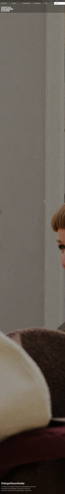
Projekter (3, 3)
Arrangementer (26, 3)
